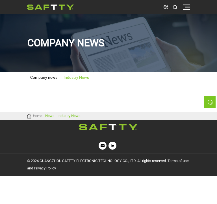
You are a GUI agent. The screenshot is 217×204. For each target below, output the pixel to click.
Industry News (69, 116)
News (50, 116)
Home (37, 116)
